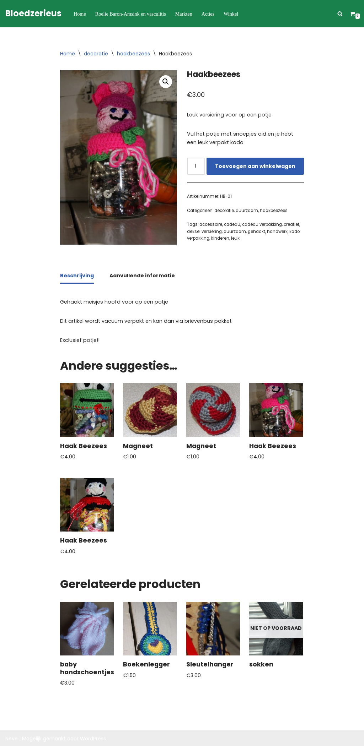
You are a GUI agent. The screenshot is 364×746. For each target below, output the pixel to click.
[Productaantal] (196, 165)
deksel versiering (204, 231)
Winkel (229, 13)
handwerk (276, 231)
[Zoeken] (340, 13)
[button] (165, 81)
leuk (235, 238)
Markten (182, 13)
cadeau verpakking (262, 224)
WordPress (93, 737)
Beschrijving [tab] (77, 275)
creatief (291, 224)
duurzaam (246, 210)
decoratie (96, 53)
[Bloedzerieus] (33, 13)
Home (80, 13)
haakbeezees (133, 53)
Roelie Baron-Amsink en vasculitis (130, 13)
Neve (11, 737)
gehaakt (255, 231)
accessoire (210, 224)
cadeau (232, 224)
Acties (206, 13)
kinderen (220, 238)
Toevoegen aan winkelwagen (255, 165)
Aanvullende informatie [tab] (142, 275)
